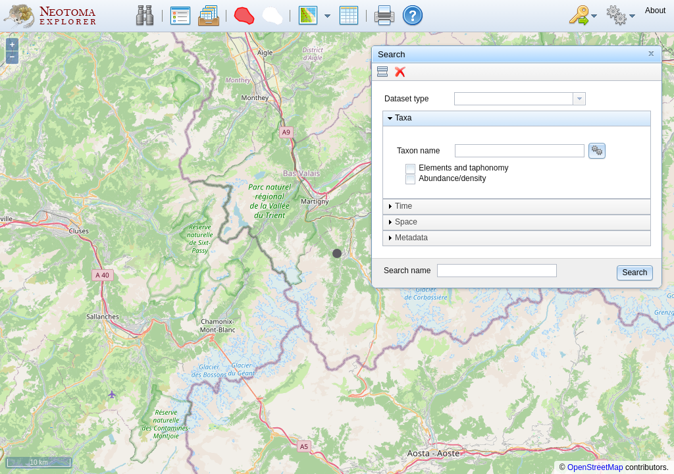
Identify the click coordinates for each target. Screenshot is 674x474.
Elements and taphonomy (463, 167)
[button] (145, 16)
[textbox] (513, 98)
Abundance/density (452, 178)
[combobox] (520, 98)
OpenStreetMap (595, 467)
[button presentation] (579, 99)
